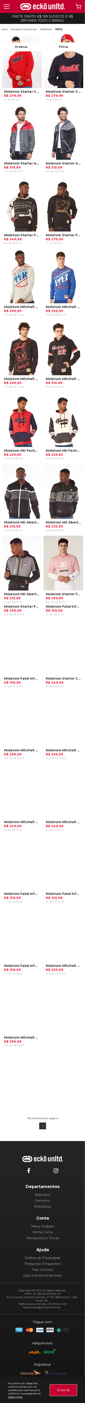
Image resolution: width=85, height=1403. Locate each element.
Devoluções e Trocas (42, 1238)
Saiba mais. (15, 1396)
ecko (5, 29)
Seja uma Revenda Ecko (42, 1275)
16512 (59, 29)
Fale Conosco (42, 1270)
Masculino (43, 1195)
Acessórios (42, 1206)
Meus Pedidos (42, 1226)
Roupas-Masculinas (23, 29)
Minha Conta (42, 1232)
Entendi (63, 1390)
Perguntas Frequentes (42, 1264)
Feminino (42, 1201)
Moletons (46, 29)
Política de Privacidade (43, 1258)
